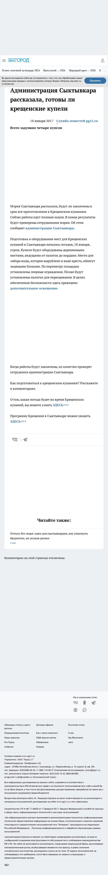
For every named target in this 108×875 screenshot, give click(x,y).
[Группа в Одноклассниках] (84, 702)
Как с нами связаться (47, 732)
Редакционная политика (16, 732)
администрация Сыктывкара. (50, 228)
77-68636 (34, 808)
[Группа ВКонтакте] (75, 702)
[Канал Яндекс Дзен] (75, 710)
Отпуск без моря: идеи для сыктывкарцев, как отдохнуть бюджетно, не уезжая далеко (54, 538)
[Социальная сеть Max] (84, 710)
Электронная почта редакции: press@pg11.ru (77, 770)
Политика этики (76, 724)
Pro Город (9, 742)
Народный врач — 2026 (82, 70)
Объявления (42, 742)
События (8, 746)
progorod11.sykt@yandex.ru (18, 777)
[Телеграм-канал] (93, 702)
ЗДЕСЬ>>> (61, 405)
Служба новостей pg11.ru (77, 121)
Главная (40, 746)
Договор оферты (44, 724)
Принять (95, 80)
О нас (71, 732)
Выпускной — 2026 (54, 70)
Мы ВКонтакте (75, 737)
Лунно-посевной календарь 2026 (21, 70)
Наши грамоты (12, 737)
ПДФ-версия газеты (46, 737)
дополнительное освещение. (34, 288)
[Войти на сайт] (102, 60)
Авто (70, 742)
